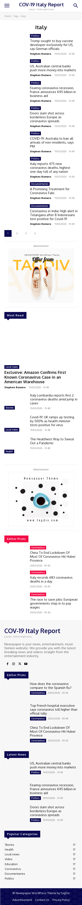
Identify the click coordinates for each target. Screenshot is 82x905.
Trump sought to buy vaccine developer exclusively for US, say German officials (51, 45)
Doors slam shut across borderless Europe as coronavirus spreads (47, 117)
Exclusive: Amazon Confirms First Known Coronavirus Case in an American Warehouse (35, 377)
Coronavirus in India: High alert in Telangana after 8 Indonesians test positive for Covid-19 (54, 215)
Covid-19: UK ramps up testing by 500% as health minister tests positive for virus (52, 421)
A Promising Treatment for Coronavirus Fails (50, 191)
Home (7, 16)
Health (9, 451)
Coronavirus (38, 547)
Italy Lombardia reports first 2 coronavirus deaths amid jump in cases (53, 399)
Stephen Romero (15, 387)
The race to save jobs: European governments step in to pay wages (54, 603)
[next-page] (34, 233)
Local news (12, 366)
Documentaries (39, 183)
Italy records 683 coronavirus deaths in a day (51, 579)
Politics (35, 35)
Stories (10, 407)
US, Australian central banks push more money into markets (53, 68)
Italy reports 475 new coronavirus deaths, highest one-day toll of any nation (50, 168)
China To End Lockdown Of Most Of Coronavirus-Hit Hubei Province (52, 557)
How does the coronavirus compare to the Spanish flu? (51, 686)
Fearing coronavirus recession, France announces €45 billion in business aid (53, 92)
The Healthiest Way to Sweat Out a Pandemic (52, 441)
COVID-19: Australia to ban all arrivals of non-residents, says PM (52, 142)
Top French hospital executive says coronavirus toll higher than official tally (53, 709)
